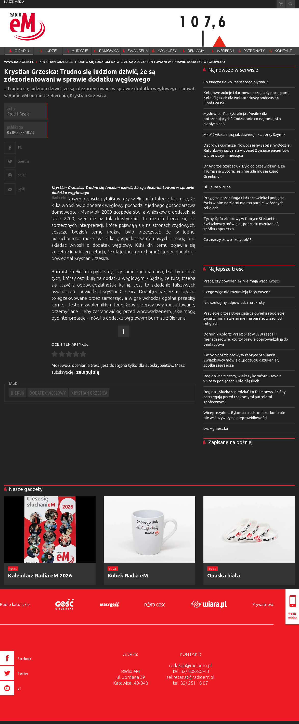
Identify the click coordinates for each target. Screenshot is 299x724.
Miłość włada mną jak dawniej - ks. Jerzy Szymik (244, 134)
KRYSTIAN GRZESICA (89, 392)
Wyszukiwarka (290, 4)
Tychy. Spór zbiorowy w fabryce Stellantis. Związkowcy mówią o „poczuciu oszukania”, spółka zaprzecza (241, 223)
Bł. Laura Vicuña (217, 187)
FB (20, 147)
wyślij (21, 189)
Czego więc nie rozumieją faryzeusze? (236, 292)
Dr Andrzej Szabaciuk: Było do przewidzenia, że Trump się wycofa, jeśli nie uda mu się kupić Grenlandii (244, 171)
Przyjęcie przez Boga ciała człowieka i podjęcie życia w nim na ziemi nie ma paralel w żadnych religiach (243, 203)
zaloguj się (87, 371)
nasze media (14, 1)
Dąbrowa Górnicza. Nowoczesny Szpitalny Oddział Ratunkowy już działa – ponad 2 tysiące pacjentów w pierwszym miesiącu (246, 150)
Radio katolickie (15, 604)
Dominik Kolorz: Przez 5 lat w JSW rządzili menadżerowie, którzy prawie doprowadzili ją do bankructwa (245, 339)
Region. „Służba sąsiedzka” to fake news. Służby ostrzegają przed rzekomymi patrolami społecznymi (244, 397)
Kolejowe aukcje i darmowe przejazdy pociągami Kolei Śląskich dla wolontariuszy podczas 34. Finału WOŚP (245, 97)
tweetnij (23, 161)
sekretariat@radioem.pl (190, 677)
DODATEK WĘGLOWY (48, 392)
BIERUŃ (17, 392)
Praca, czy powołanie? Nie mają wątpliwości (241, 281)
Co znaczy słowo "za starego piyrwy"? (235, 82)
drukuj (22, 175)
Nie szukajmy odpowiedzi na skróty (234, 302)
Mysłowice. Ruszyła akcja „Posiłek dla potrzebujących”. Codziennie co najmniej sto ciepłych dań (242, 118)
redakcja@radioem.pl (190, 665)
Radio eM (59, 198)
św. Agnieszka (215, 428)
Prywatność (263, 604)
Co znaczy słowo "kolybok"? (227, 239)
